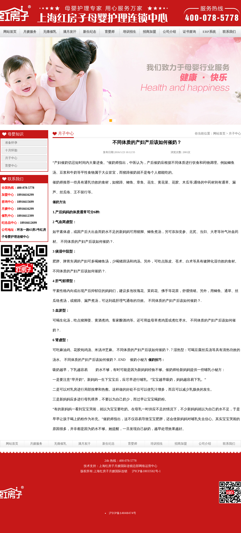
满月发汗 (69, 31)
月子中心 (11, 158)
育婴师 (110, 31)
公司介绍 (169, 31)
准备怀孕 (11, 142)
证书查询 (189, 31)
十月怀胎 (11, 150)
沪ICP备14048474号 (122, 513)
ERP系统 (209, 31)
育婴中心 (11, 165)
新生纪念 (89, 31)
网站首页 (9, 31)
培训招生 (129, 31)
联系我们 (229, 31)
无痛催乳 (49, 31)
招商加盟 (149, 31)
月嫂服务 (29, 31)
